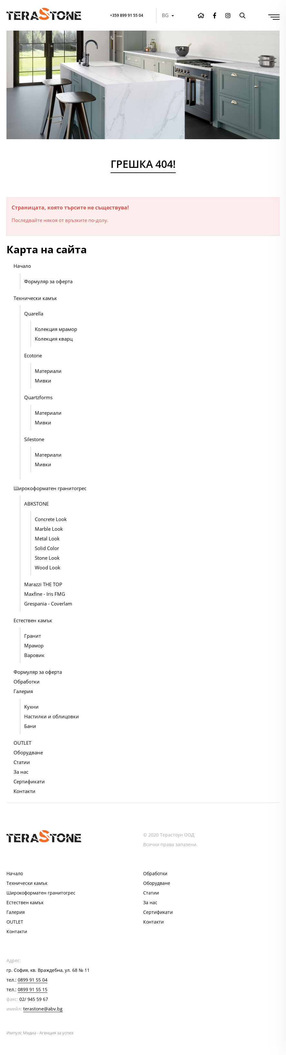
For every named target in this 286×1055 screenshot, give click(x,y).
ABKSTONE (36, 503)
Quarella (33, 313)
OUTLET (22, 743)
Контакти (24, 791)
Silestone (34, 439)
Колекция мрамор (56, 329)
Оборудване (28, 752)
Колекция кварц (54, 338)
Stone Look (47, 558)
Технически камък (35, 298)
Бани (30, 726)
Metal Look (47, 538)
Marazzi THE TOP (43, 584)
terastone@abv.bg (43, 1009)
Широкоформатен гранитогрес (50, 488)
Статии (22, 762)
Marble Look (49, 529)
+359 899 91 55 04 (124, 15)
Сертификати (29, 781)
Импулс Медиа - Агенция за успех (40, 1033)
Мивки (43, 380)
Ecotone (33, 355)
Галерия (23, 691)
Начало (22, 266)
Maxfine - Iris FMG (44, 594)
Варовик (34, 655)
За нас (21, 772)
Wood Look (47, 567)
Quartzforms (38, 397)
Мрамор (34, 645)
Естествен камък (33, 620)
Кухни (31, 706)
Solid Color (47, 548)
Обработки (27, 681)
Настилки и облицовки (51, 716)
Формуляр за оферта (48, 281)
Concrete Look (51, 519)
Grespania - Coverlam (48, 603)
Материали (48, 371)
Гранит (32, 636)
